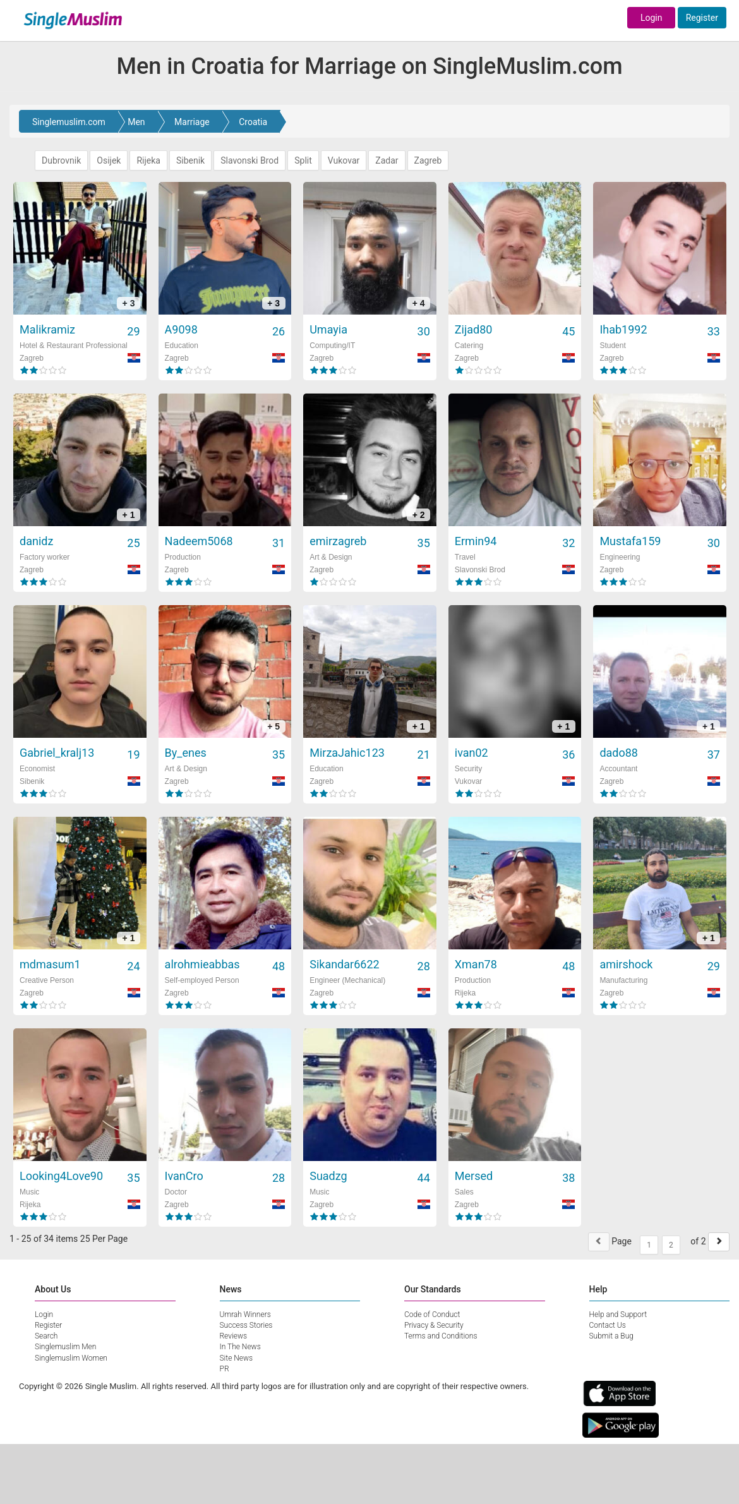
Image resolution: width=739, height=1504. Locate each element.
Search (46, 1336)
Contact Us (607, 1325)
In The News (240, 1346)
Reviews (234, 1336)
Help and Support (618, 1314)
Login (651, 18)
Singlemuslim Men (65, 1346)
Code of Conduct (432, 1314)
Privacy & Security (434, 1325)
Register (702, 18)
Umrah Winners (245, 1314)
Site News (236, 1358)
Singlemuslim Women (71, 1358)
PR (224, 1368)
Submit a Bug (611, 1336)
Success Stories (246, 1325)
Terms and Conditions (441, 1336)
